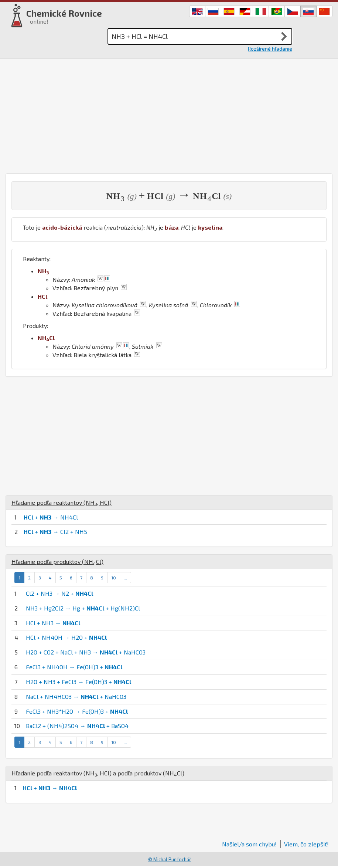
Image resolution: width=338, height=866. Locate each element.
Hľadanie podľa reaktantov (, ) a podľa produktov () (97, 773)
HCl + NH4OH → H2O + (66, 637)
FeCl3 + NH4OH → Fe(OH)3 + (74, 666)
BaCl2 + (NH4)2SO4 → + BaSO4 (77, 725)
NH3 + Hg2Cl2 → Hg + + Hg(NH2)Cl (83, 608)
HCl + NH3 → (53, 622)
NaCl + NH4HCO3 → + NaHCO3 (76, 696)
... (125, 577)
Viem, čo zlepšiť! (306, 844)
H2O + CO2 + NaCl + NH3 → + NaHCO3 (86, 652)
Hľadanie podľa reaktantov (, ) (61, 502)
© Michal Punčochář (169, 859)
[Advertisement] (169, 114)
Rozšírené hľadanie (270, 48)
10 (113, 577)
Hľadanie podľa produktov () (57, 561)
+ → (50, 787)
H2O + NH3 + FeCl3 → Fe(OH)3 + (78, 681)
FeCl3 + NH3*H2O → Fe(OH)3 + (77, 711)
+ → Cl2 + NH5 (55, 531)
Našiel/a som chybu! (249, 844)
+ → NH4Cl (51, 517)
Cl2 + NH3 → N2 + (59, 593)
